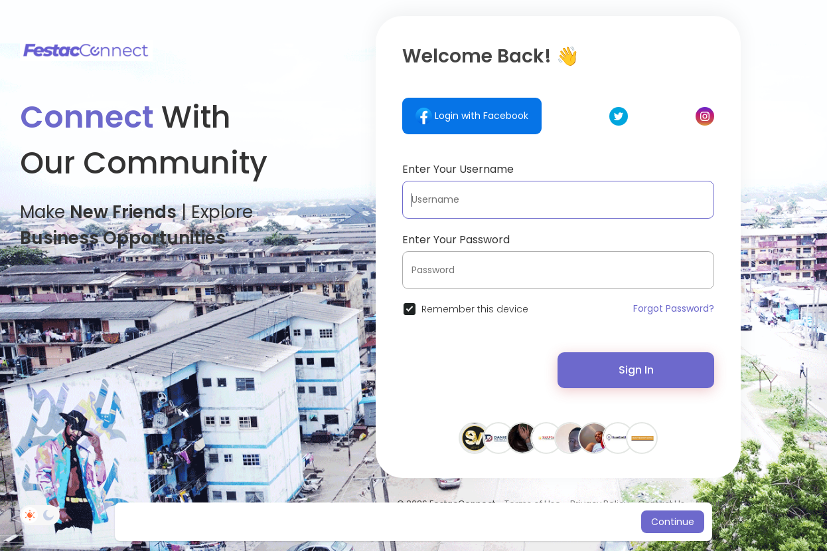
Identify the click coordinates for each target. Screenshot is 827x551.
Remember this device (474, 309)
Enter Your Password (456, 239)
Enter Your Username (458, 169)
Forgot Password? (673, 308)
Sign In (636, 370)
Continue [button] (672, 521)
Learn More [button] (524, 521)
